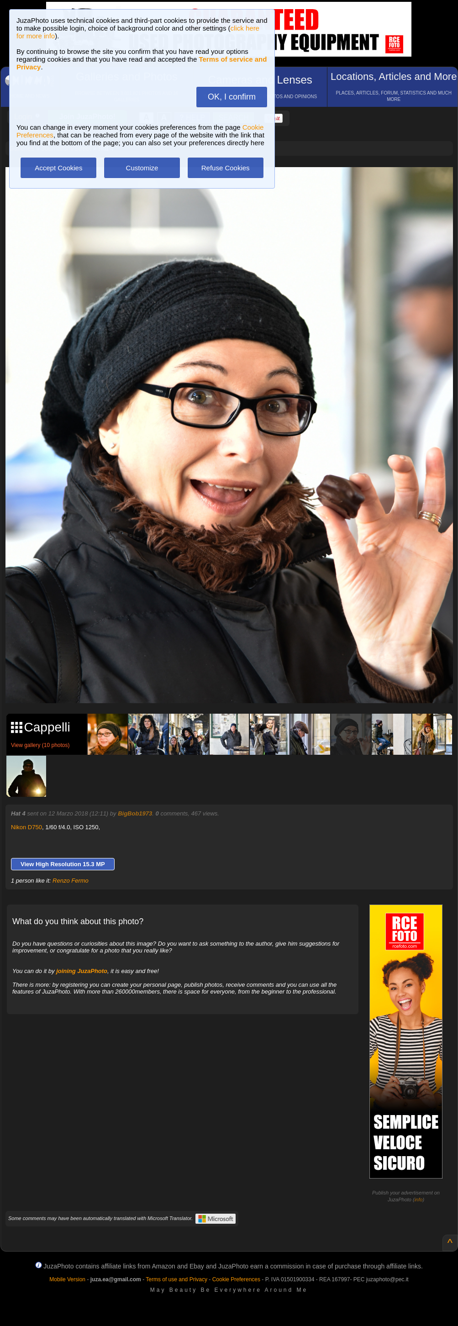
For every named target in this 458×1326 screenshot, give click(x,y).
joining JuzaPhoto (81, 971)
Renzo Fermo (71, 880)
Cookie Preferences (236, 1279)
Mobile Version (67, 1279)
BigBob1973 (135, 813)
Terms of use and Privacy (176, 1279)
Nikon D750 (26, 827)
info (419, 1199)
